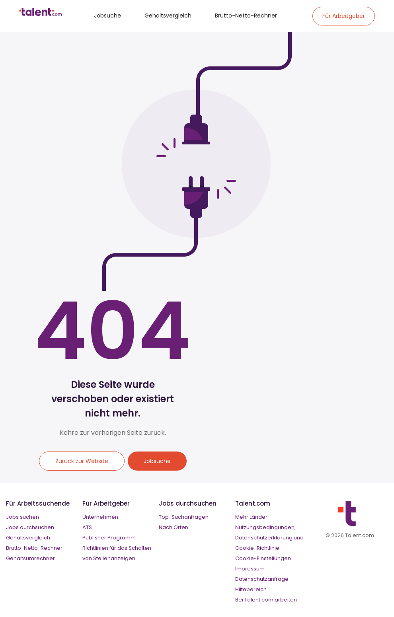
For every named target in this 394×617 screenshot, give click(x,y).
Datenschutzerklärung (264, 537)
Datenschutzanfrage (262, 579)
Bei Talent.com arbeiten (266, 599)
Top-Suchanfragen (184, 517)
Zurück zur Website (81, 461)
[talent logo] (40, 14)
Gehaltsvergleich (167, 15)
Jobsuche (107, 15)
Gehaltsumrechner (30, 558)
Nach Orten (173, 527)
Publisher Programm (109, 537)
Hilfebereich (251, 589)
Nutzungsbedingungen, (265, 527)
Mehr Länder (251, 517)
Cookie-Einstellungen (263, 558)
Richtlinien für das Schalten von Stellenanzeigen (116, 553)
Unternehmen (100, 517)
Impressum (250, 568)
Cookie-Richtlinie (257, 548)
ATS (87, 527)
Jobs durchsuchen (30, 527)
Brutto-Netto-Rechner (246, 15)
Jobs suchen (22, 517)
